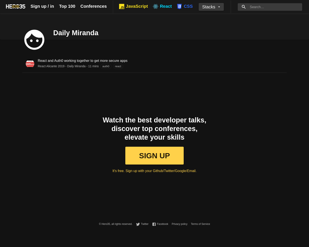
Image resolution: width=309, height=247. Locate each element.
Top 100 (67, 6)
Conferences (93, 6)
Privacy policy (179, 224)
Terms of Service (200, 224)
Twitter (144, 224)
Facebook (162, 224)
